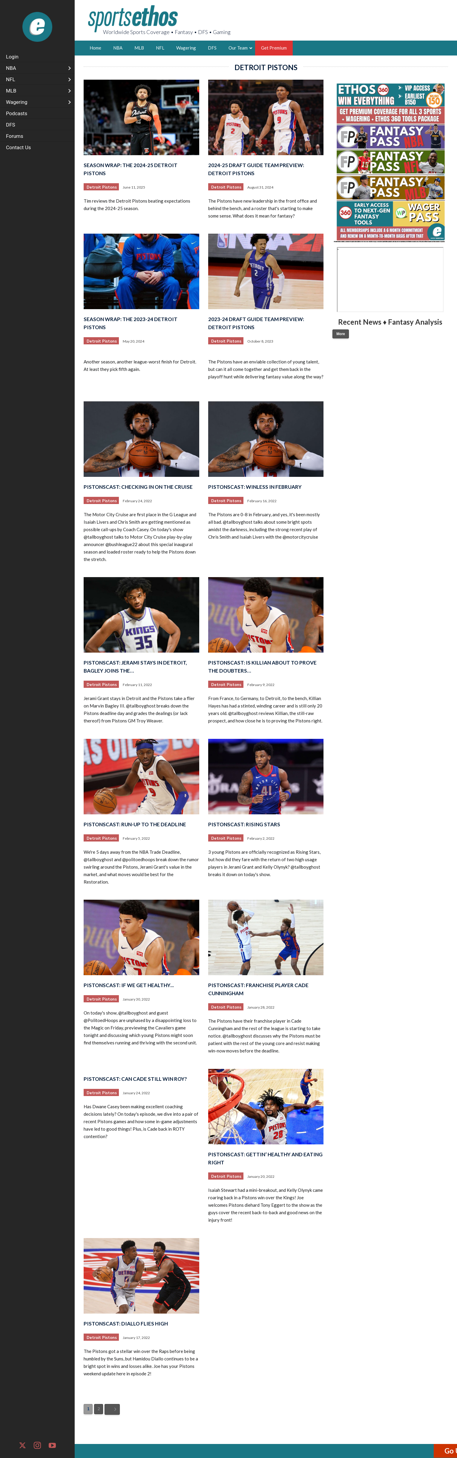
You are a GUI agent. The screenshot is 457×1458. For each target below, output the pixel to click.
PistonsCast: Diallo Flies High (126, 1323)
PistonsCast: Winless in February (255, 487)
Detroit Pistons (102, 187)
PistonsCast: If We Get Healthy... (129, 985)
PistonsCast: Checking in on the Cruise (138, 487)
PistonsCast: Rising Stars (244, 824)
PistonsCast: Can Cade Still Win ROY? (135, 1079)
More (340, 334)
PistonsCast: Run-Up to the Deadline (135, 824)
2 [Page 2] (98, 1409)
